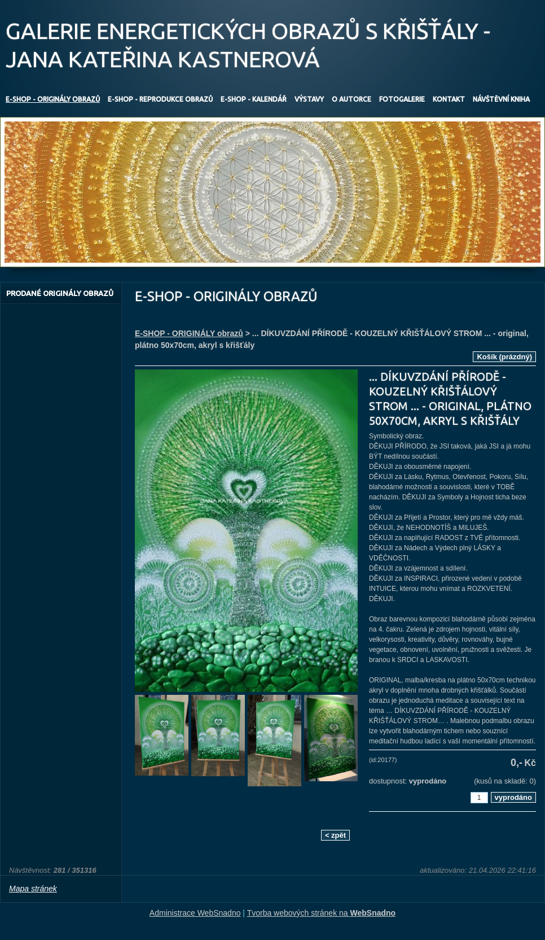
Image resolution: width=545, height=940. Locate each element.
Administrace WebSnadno (195, 912)
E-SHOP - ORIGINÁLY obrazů (189, 333)
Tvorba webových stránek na (321, 912)
